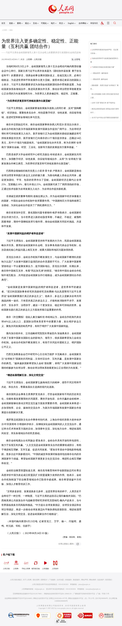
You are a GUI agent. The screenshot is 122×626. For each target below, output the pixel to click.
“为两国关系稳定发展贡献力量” (103, 67)
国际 (11, 30)
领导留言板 (35, 564)
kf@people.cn (39, 589)
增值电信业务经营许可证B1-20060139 (57, 594)
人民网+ (16, 564)
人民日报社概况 (16, 580)
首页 (3, 23)
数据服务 (76, 580)
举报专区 (94, 23)
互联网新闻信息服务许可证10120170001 (27, 594)
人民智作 (55, 564)
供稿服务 (68, 580)
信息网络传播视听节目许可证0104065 (18, 598)
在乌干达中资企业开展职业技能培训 (105, 118)
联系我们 (108, 580)
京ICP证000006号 (101, 598)
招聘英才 (44, 580)
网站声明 (84, 580)
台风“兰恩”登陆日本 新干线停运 (103, 103)
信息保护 (100, 580)
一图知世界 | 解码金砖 (100, 79)
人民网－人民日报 (33, 59)
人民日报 (6, 564)
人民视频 (45, 564)
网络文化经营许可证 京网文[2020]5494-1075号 (50, 598)
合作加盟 (60, 580)
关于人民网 (27, 580)
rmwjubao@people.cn (93, 589)
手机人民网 (26, 564)
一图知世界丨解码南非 (100, 73)
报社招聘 (36, 580)
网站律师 (92, 580)
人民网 (4, 30)
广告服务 (52, 580)
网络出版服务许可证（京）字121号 (81, 598)
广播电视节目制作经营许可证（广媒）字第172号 (91, 594)
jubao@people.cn (84, 584)
